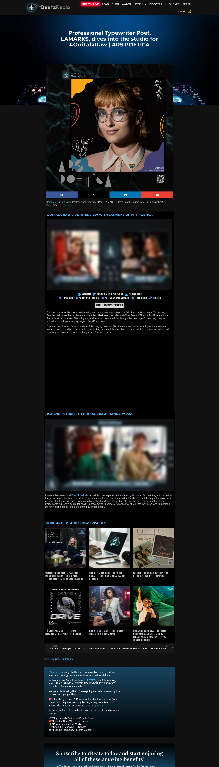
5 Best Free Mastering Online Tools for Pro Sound (107, 632)
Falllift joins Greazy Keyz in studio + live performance (150, 574)
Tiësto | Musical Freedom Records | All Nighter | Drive (63, 632)
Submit (174, 4)
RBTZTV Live (90, 4)
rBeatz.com (55, 672)
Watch (126, 4)
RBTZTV (91, 680)
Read (105, 4)
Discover (157, 4)
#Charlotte (54, 659)
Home (49, 202)
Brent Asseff (77, 495)
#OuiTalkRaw (62, 202)
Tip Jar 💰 (184, 11)
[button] (62, 194)
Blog (115, 4)
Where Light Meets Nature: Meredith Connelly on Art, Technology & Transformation (64, 576)
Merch (186, 4)
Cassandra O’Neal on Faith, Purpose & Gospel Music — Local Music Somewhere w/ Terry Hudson (149, 635)
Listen (140, 4)
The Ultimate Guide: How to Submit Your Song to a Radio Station (107, 576)
